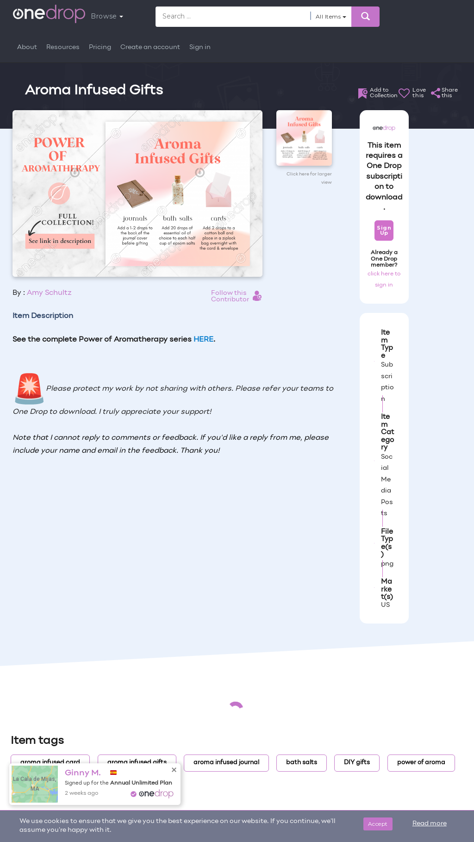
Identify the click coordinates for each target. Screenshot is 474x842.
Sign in (200, 47)
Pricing (100, 47)
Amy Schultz (49, 293)
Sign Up (384, 230)
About (27, 47)
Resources (63, 47)
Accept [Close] (378, 823)
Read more (429, 824)
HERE (203, 339)
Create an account (150, 47)
